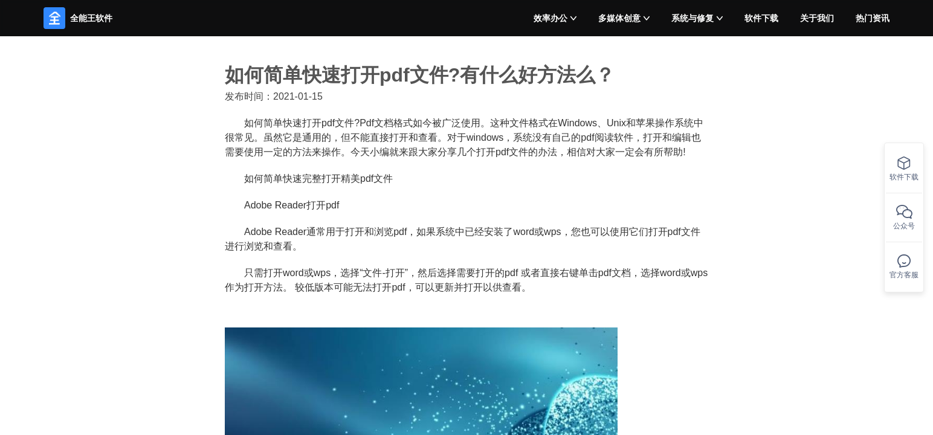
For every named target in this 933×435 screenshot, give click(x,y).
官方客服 (903, 266)
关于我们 (817, 18)
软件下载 (761, 18)
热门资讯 (872, 18)
